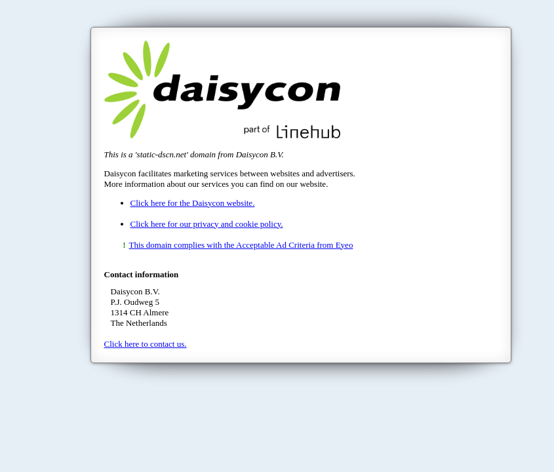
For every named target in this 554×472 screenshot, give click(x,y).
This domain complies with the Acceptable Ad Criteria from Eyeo (241, 245)
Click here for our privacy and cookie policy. (206, 224)
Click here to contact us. (145, 344)
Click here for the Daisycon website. (192, 203)
